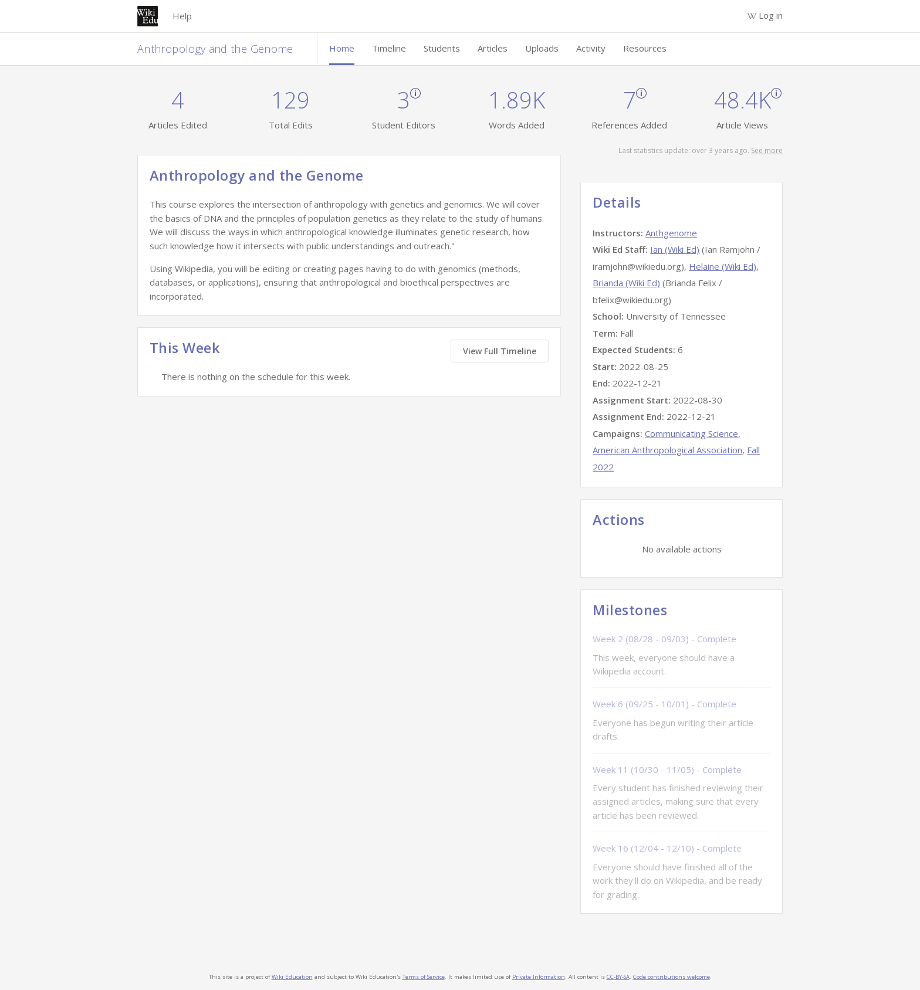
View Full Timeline (499, 351)
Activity (591, 48)
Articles (493, 48)
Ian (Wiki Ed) (674, 249)
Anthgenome (671, 233)
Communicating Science (691, 433)
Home (341, 48)
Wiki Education (292, 977)
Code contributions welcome (671, 977)
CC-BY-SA (618, 977)
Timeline (389, 48)
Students (442, 48)
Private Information (538, 977)
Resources (645, 48)
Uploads (542, 48)
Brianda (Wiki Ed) (626, 283)
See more (767, 150)
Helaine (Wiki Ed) (722, 266)
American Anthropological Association (667, 450)
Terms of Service (423, 977)
